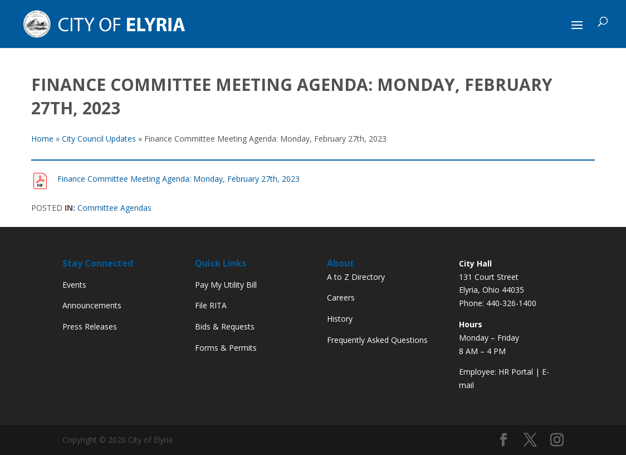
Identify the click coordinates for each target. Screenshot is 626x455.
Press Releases (89, 326)
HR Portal (515, 371)
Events (74, 284)
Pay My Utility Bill (226, 284)
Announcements (91, 305)
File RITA (211, 305)
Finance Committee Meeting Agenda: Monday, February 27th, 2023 (178, 178)
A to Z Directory (356, 277)
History (340, 318)
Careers (341, 297)
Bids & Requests (225, 326)
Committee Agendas (114, 207)
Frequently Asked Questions (377, 340)
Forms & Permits (226, 347)
